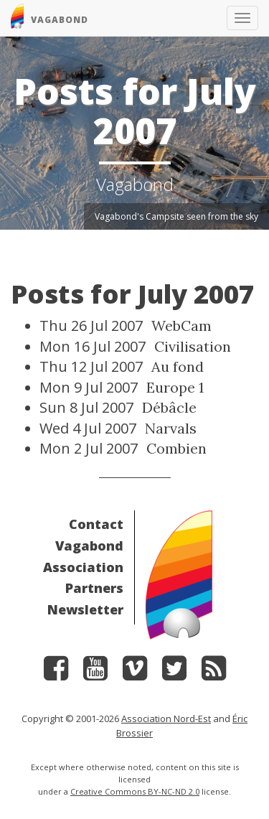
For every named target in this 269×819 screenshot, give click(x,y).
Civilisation (192, 346)
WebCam (181, 325)
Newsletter (85, 609)
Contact (96, 524)
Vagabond (89, 545)
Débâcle (169, 407)
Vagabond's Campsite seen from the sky (176, 216)
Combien (176, 448)
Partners (94, 587)
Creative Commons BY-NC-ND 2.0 (134, 791)
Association (83, 567)
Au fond (177, 366)
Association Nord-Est (166, 718)
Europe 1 (175, 387)
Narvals (171, 428)
